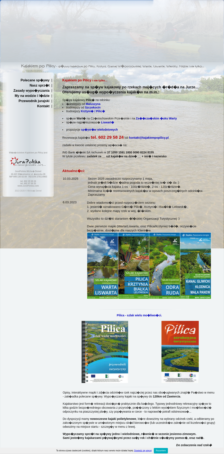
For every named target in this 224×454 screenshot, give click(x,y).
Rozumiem (161, 450)
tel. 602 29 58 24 (107, 137)
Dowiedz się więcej (143, 450)
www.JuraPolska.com (28, 186)
